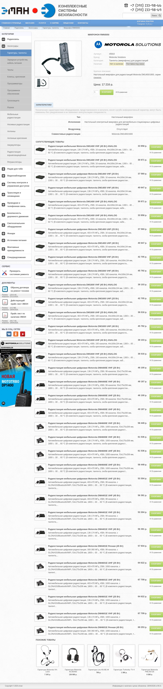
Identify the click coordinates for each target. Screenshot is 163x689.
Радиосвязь (19, 28)
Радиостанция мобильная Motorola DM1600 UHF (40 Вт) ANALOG (82, 340)
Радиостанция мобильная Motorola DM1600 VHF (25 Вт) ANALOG (82, 354)
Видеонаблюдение (16, 176)
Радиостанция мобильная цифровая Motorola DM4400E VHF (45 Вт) (84, 381)
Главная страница (11, 23)
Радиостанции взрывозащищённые (16, 153)
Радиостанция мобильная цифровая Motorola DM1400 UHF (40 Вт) (83, 243)
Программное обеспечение (13, 92)
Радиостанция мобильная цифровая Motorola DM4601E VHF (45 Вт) (84, 613)
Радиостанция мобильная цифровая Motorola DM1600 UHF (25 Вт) (83, 298)
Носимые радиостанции (18, 124)
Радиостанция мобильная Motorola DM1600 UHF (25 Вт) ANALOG (82, 312)
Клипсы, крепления (16, 77)
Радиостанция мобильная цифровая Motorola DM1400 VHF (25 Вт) (83, 174)
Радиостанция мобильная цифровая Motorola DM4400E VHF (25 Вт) (84, 368)
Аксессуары (33, 28)
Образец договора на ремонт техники (15, 289)
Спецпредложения (16, 257)
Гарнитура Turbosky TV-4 (124, 670)
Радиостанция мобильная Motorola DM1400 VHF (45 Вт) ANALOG (82, 146)
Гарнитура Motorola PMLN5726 (149, 671)
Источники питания (16, 240)
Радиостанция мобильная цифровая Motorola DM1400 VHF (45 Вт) (83, 187)
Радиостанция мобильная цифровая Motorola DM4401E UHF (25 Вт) (84, 478)
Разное (10, 107)
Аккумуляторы (13, 145)
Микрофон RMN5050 (72, 28)
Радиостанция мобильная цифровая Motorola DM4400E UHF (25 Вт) (84, 395)
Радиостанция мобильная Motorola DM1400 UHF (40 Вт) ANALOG (82, 215)
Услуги (42, 23)
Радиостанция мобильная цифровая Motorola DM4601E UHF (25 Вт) (84, 563)
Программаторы (14, 83)
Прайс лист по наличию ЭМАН (14, 315)
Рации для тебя (15, 169)
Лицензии (68, 23)
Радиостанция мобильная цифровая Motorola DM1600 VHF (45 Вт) (83, 271)
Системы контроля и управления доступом (18, 184)
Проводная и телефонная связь (16, 204)
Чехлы (10, 70)
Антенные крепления (17, 138)
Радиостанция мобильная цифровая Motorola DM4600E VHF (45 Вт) (84, 437)
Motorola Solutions (117, 57)
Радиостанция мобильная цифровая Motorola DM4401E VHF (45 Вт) (84, 529)
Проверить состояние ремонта (15, 273)
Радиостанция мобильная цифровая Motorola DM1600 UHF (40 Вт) (83, 326)
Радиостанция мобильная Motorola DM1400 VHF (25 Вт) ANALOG (82, 160)
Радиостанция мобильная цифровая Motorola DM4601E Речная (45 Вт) (85, 627)
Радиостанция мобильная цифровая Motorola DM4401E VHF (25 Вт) (84, 512)
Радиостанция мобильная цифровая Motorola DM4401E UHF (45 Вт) (84, 495)
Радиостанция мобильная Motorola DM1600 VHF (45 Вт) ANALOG (82, 284)
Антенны (11, 131)
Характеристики (43, 105)
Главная (6, 28)
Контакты (83, 23)
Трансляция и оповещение (14, 194)
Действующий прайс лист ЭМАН (15, 302)
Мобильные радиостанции (13, 116)
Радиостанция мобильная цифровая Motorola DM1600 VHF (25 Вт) (83, 257)
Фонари (11, 233)
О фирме (54, 23)
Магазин (29, 23)
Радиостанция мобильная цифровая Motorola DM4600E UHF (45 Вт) (84, 451)
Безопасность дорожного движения (17, 215)
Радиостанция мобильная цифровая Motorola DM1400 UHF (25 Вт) (83, 229)
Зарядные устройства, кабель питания (17, 61)
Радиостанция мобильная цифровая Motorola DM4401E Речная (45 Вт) (85, 546)
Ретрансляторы (14, 162)
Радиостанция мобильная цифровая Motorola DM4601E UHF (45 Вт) (84, 580)
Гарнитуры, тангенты (51, 28)
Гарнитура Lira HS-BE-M (98, 670)
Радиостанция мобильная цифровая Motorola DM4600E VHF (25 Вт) (84, 423)
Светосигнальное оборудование (16, 225)
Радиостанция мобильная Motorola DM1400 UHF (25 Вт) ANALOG (82, 201)
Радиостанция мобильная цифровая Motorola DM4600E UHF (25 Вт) (84, 465)
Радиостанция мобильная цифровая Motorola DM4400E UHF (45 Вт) (84, 409)
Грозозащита (13, 100)
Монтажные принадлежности (15, 249)
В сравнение (122, 92)
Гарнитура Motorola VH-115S (47, 671)
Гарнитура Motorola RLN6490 (73, 671)
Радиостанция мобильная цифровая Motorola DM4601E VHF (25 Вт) (84, 596)
